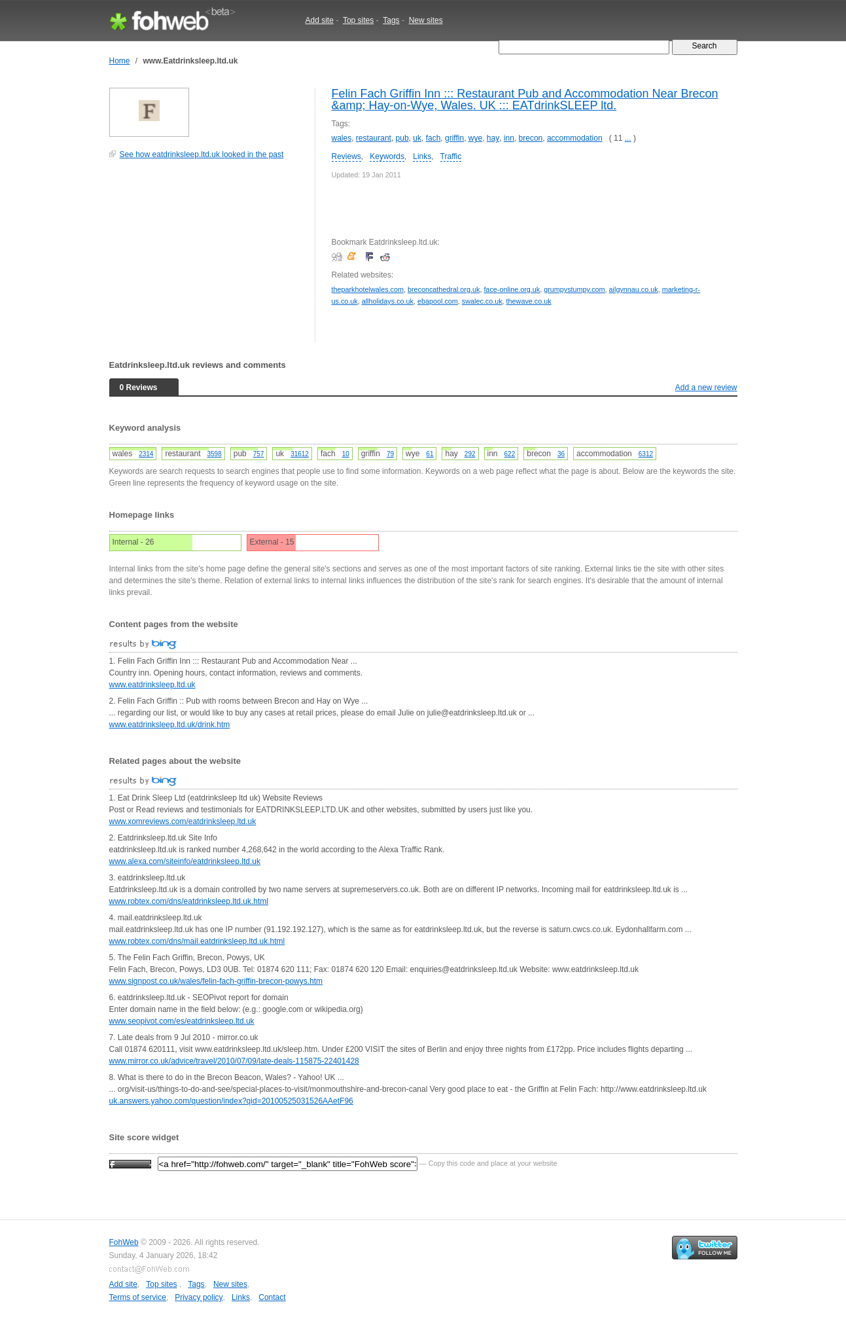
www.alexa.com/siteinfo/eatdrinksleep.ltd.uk (184, 861)
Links (422, 156)
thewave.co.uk (529, 301)
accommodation (575, 138)
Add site (320, 20)
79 (390, 454)
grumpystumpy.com (574, 289)
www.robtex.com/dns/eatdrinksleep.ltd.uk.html (188, 901)
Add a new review (706, 387)
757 (258, 454)
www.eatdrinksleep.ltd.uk (152, 684)
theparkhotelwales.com (368, 289)
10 (345, 454)
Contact (271, 1297)
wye (475, 138)
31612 (300, 454)
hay (493, 138)
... (628, 138)
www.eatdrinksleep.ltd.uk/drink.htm (169, 724)
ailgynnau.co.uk (633, 289)
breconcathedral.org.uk (444, 289)
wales (342, 138)
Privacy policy (198, 1297)
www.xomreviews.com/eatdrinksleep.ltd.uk (182, 821)
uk (417, 138)
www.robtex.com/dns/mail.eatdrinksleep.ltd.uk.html (197, 941)
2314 (146, 454)
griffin (454, 138)
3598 (214, 454)
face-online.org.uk (512, 289)
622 (510, 454)
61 (429, 454)
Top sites (358, 20)
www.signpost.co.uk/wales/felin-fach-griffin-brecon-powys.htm (216, 981)
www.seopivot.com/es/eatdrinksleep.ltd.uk (182, 1021)
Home (119, 60)
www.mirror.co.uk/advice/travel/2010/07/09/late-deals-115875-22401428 (234, 1061)
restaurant (373, 138)
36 (561, 454)
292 (470, 454)
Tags (391, 20)
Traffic (451, 156)
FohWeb (124, 1242)
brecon (531, 138)
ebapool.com (437, 301)
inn (509, 138)
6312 (646, 454)
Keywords (387, 156)
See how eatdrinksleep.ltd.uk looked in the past (202, 154)
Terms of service (137, 1297)
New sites (426, 20)
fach (433, 138)
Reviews (346, 156)
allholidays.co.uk (388, 301)
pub (402, 138)
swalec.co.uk (482, 301)
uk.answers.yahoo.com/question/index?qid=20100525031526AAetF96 (231, 1101)
